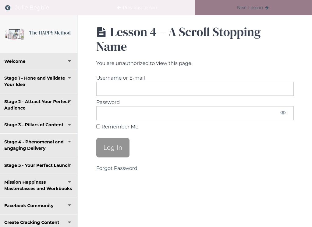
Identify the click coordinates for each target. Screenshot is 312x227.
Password (108, 102)
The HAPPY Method (50, 32)
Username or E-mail (120, 78)
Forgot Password (116, 168)
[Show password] (283, 113)
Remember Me (117, 127)
